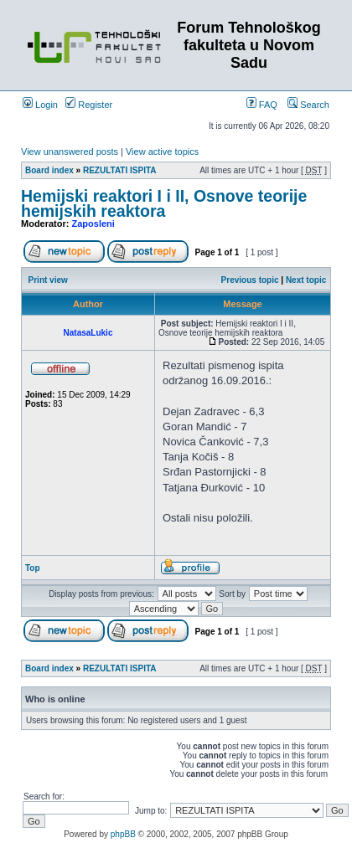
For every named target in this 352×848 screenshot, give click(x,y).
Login (40, 105)
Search (308, 105)
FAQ (261, 105)
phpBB (123, 834)
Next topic (306, 280)
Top (32, 568)
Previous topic (250, 280)
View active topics (162, 151)
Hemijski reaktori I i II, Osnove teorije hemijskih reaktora (164, 203)
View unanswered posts (69, 151)
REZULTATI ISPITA (120, 170)
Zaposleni (93, 223)
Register (88, 105)
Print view (48, 280)
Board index (49, 170)
